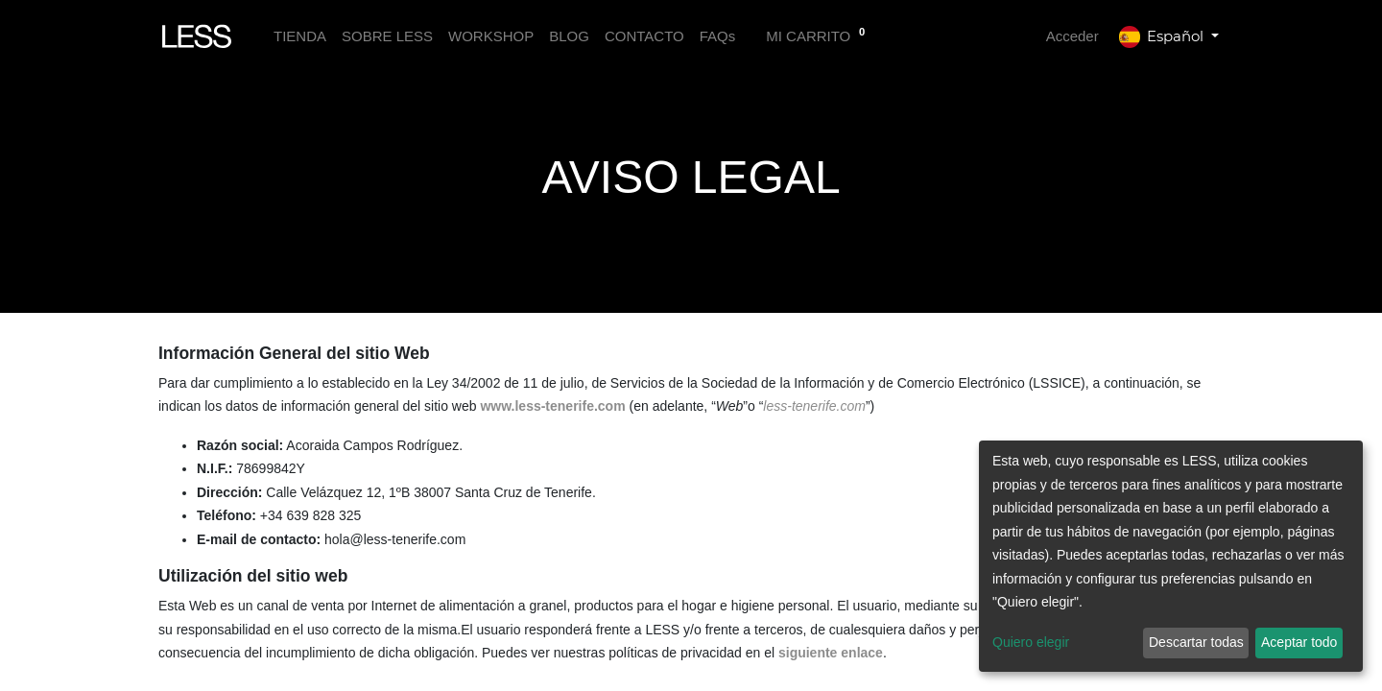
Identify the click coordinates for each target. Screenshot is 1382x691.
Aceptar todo (1299, 642)
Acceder (1072, 36)
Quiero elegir (1030, 642)
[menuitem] (300, 37)
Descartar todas (1196, 642)
